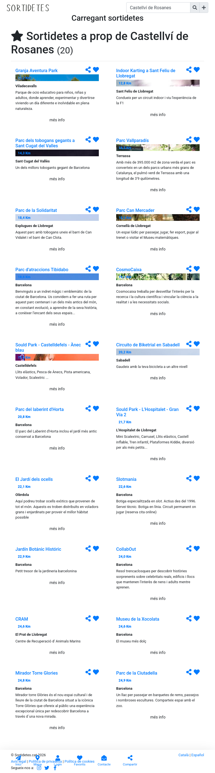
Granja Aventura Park (36, 70)
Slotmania (126, 479)
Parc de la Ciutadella (136, 673)
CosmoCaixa (129, 269)
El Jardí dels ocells (34, 479)
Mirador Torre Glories (36, 673)
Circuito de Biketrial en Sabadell (148, 345)
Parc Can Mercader (135, 210)
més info (57, 120)
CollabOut (126, 549)
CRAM (21, 619)
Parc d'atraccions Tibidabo (41, 269)
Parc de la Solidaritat (36, 210)
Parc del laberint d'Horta (39, 409)
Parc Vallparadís (132, 140)
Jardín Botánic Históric (38, 549)
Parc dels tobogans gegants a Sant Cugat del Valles (45, 143)
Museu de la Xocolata (137, 619)
